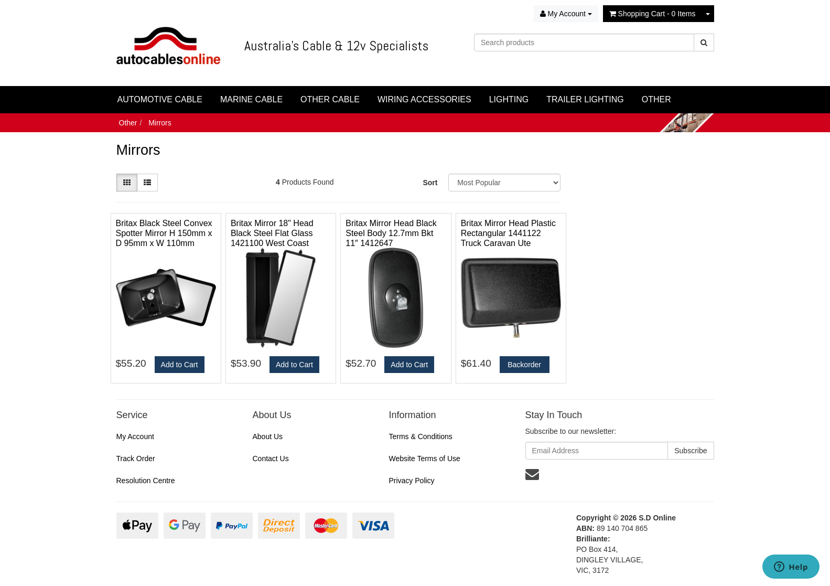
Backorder (524, 364)
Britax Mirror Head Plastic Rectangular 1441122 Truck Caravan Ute (508, 233)
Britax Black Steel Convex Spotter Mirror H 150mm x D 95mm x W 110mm (164, 233)
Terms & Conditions (420, 436)
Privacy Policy (411, 480)
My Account (135, 436)
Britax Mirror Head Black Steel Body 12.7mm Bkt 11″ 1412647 (391, 233)
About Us (267, 436)
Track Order (135, 458)
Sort (430, 182)
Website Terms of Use (424, 458)
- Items (652, 13)
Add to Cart (179, 364)
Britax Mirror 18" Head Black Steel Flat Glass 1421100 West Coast (272, 233)
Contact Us (270, 458)
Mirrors (159, 123)
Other (128, 123)
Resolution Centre (145, 480)
